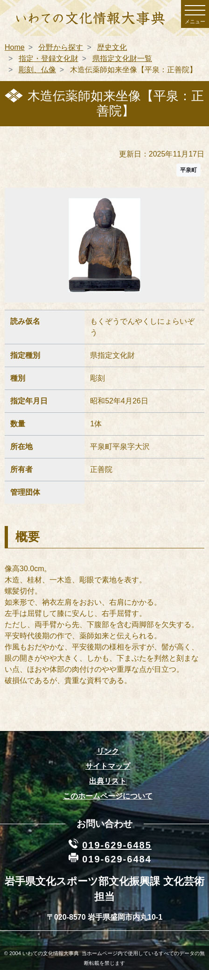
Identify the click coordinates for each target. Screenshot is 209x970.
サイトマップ (107, 766)
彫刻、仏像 (37, 70)
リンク (108, 751)
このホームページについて (108, 796)
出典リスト (107, 781)
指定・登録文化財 (48, 58)
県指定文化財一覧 (122, 58)
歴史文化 (112, 47)
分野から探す (60, 47)
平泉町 (188, 170)
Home (15, 47)
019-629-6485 (117, 845)
